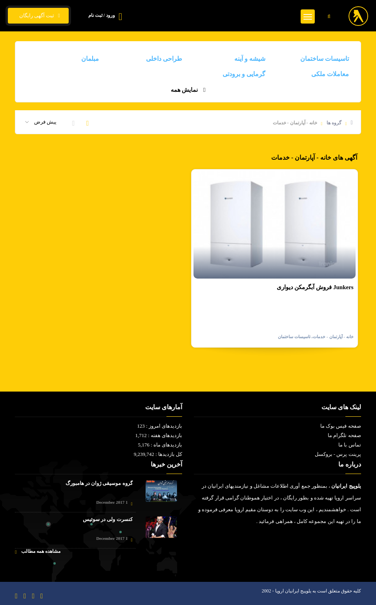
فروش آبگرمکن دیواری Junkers (315, 287)
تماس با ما (349, 445)
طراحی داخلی (164, 58)
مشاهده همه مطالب (37, 551)
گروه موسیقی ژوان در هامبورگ (99, 483)
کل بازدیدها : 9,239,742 (158, 454)
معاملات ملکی (330, 74)
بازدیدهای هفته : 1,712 (158, 435)
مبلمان (90, 58)
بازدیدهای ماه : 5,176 (160, 445)
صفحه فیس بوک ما (340, 426)
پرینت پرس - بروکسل (338, 454)
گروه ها (334, 123)
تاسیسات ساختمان (324, 58)
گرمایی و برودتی (244, 74)
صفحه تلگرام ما (344, 435)
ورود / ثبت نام (101, 15)
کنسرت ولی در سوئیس (108, 519)
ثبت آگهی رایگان (38, 16)
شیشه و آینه (249, 58)
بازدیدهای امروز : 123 (159, 426)
